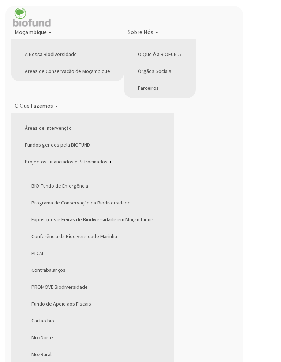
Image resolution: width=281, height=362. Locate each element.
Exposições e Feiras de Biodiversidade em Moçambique (92, 219)
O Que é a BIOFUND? (160, 54)
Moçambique (33, 32)
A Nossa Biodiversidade (51, 54)
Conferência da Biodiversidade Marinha (74, 236)
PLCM (37, 253)
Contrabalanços (48, 270)
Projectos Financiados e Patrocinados (66, 161)
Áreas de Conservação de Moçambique (67, 71)
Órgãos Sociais (154, 71)
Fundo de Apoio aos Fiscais (61, 303)
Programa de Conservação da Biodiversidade (81, 202)
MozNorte (42, 337)
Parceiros (148, 88)
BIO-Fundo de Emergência (59, 185)
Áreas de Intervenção (48, 128)
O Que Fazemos (36, 105)
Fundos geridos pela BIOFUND (57, 144)
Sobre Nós (143, 32)
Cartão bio (42, 320)
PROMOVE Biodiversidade (59, 287)
